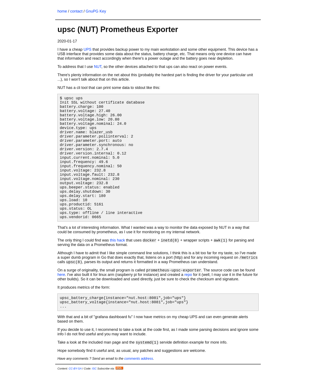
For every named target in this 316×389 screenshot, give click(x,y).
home (62, 11)
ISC (94, 382)
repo (188, 287)
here (61, 287)
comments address (138, 372)
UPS (88, 49)
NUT (98, 67)
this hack (117, 252)
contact (76, 11)
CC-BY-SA (75, 382)
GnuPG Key (96, 11)
